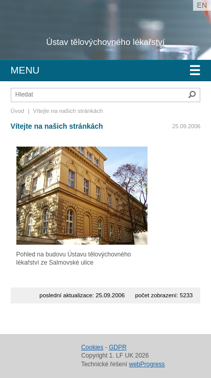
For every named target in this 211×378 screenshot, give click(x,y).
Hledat (192, 94)
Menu (106, 70)
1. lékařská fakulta (65, 25)
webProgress (147, 364)
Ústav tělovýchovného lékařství (105, 42)
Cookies (92, 347)
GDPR (117, 347)
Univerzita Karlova (84, 36)
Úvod (18, 111)
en (202, 5)
